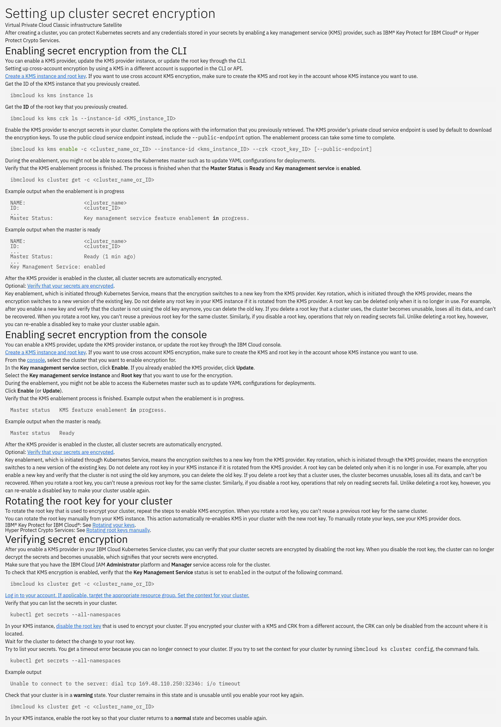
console (36, 360)
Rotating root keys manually (118, 530)
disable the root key (78, 626)
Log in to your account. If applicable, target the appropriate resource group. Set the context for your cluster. (127, 595)
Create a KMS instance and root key (45, 76)
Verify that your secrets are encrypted (70, 286)
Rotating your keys (113, 525)
